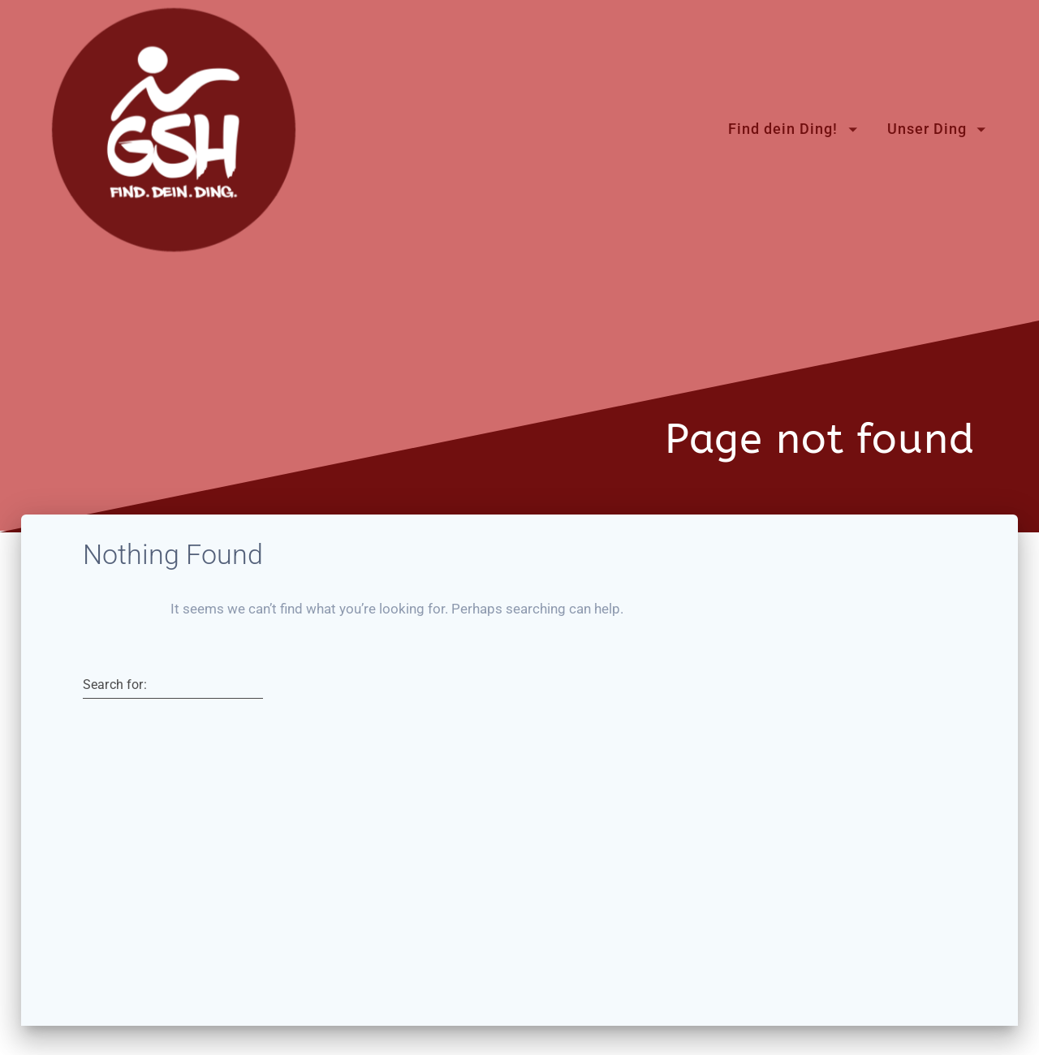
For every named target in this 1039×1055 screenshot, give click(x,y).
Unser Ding (927, 129)
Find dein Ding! (783, 129)
